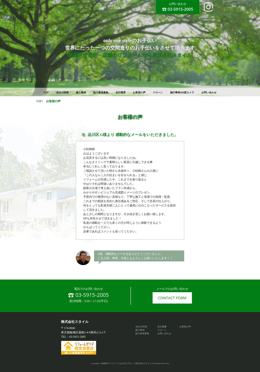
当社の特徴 (62, 92)
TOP (46, 92)
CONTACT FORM (172, 297)
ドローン (158, 92)
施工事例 (81, 92)
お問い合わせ (208, 92)
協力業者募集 (100, 92)
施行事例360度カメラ (182, 92)
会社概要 (121, 92)
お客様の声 (139, 92)
